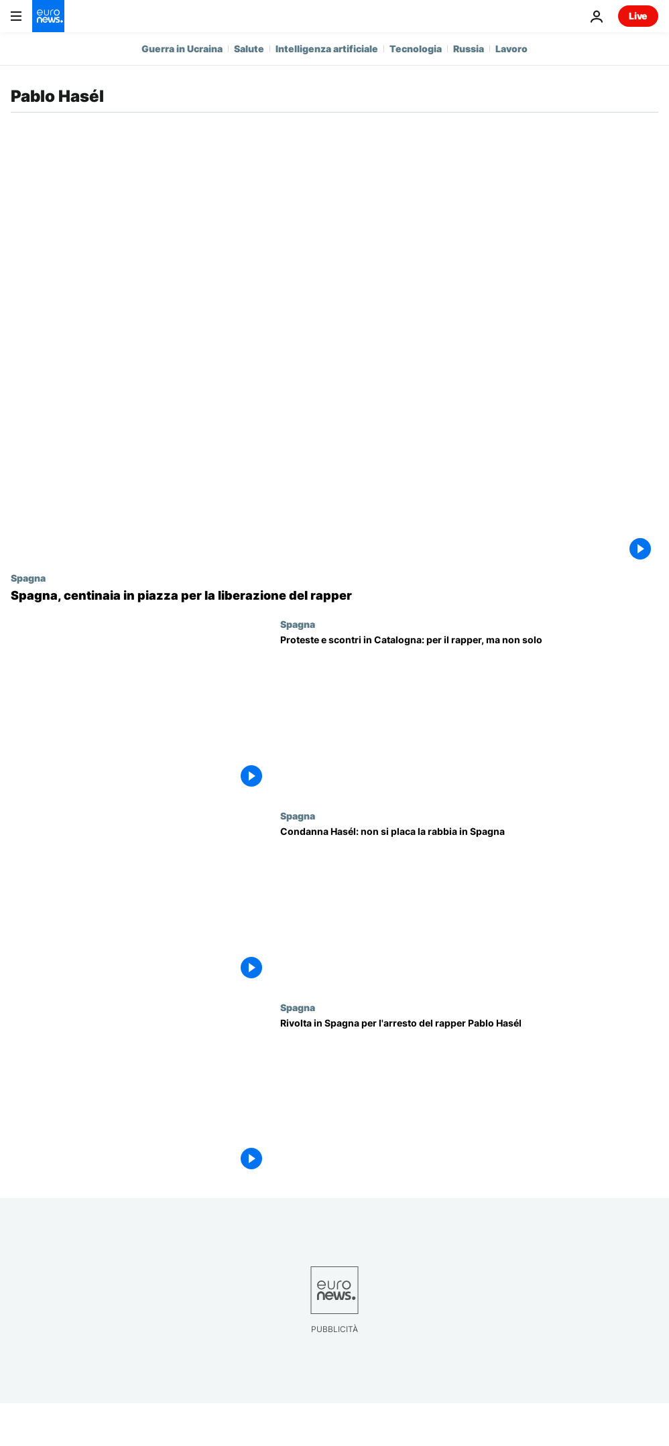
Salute (249, 48)
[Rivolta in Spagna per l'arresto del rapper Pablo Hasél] (469, 1097)
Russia (468, 48)
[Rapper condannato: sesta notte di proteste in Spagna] (469, 906)
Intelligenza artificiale (327, 48)
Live (638, 15)
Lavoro (511, 48)
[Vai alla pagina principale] (48, 16)
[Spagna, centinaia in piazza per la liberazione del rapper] (334, 595)
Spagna (28, 577)
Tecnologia (415, 48)
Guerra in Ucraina (182, 48)
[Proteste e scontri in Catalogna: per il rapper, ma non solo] (469, 714)
